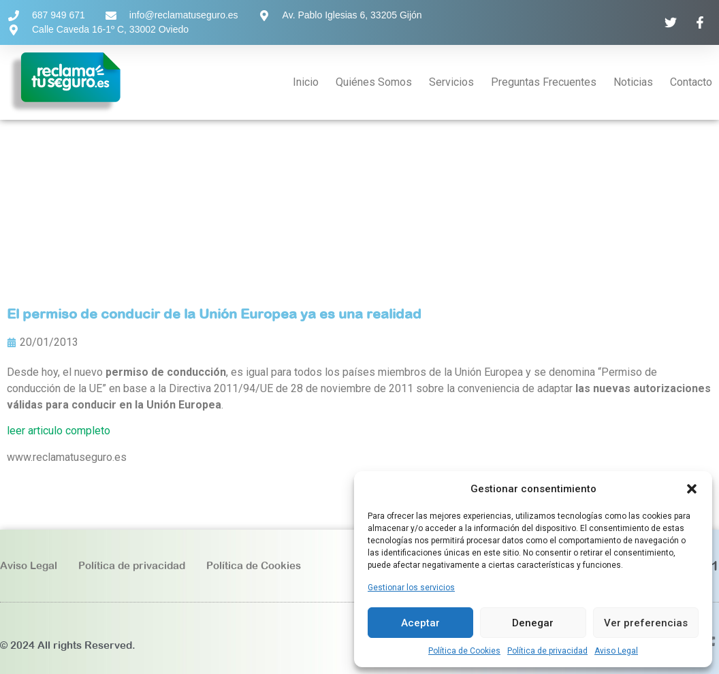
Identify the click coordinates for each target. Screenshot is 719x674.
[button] (692, 489)
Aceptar (420, 623)
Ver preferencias (646, 623)
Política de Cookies (464, 651)
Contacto (691, 82)
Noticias (633, 82)
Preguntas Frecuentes (543, 82)
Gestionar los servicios (411, 587)
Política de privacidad (547, 651)
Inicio (306, 82)
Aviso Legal (616, 651)
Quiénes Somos (374, 82)
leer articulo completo (58, 430)
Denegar (533, 623)
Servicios (451, 82)
